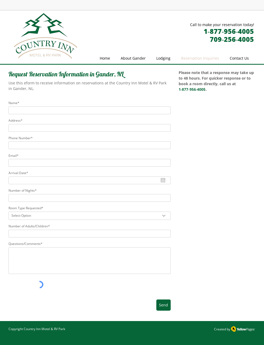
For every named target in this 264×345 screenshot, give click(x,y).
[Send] (163, 305)
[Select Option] (90, 216)
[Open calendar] (163, 180)
